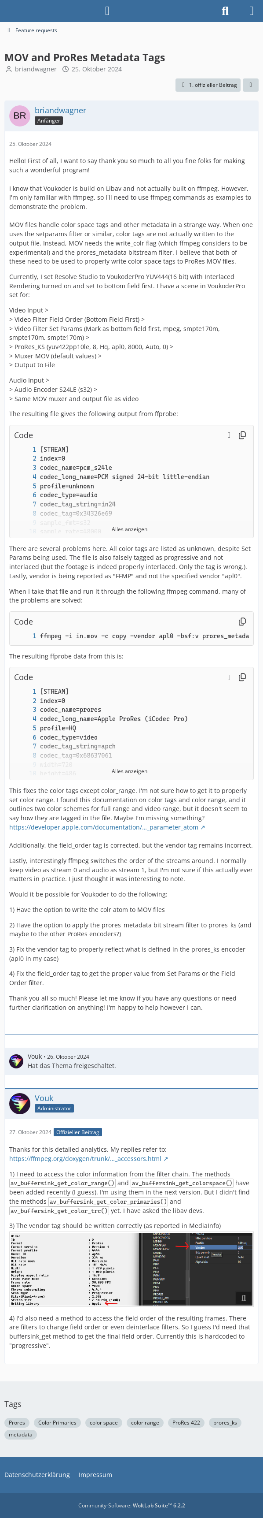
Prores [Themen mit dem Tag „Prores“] (17, 1422)
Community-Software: (131, 1505)
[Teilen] (251, 85)
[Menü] (251, 11)
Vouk (35, 1056)
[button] (229, 435)
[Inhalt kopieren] (242, 435)
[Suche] (225, 11)
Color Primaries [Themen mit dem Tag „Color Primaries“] (57, 1422)
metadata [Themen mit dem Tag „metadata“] (21, 1434)
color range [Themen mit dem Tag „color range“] (145, 1422)
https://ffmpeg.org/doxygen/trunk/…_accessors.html (85, 1158)
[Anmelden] (107, 11)
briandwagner (36, 69)
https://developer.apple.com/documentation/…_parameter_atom (103, 827)
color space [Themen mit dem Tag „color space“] (104, 1422)
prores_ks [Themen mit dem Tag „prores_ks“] (225, 1422)
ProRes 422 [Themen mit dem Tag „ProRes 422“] (186, 1422)
